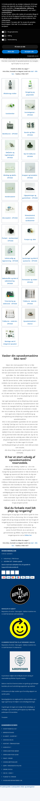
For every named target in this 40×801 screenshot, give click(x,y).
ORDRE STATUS (7, 769)
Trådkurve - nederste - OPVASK (10, 322)
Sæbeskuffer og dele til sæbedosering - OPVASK (10, 280)
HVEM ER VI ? (7, 747)
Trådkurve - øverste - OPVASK (30, 302)
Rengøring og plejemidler (30, 93)
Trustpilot (4, 717)
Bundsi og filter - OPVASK (30, 133)
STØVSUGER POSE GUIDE (10, 755)
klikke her (28, 535)
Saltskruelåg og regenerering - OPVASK (10, 259)
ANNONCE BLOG (8, 740)
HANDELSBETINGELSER (10, 762)
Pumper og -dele (30, 239)
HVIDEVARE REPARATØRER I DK (12, 780)
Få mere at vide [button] (20, 47)
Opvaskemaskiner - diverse (30, 322)
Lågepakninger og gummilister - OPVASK (30, 196)
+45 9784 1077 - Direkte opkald (13, 561)
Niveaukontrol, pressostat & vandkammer (30, 217)
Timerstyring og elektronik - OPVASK (10, 302)
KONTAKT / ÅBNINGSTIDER (11, 743)
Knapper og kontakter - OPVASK (30, 176)
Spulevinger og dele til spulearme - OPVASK (30, 259)
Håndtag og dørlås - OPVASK (10, 176)
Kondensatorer (10, 197)
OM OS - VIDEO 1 (8, 773)
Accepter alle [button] (29, 51)
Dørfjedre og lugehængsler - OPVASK (10, 155)
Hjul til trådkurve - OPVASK (30, 155)
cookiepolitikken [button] (7, 12)
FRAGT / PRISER (8, 758)
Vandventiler (10, 114)
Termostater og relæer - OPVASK (30, 281)
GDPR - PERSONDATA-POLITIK (12, 766)
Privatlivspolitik (5, 787)
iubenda (36, 56)
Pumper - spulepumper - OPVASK (10, 239)
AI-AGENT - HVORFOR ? (10, 736)
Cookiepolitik (15, 787)
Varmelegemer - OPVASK (30, 113)
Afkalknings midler (10, 93)
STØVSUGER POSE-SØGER (11, 751)
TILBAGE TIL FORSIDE (9, 777)
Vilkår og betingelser (27, 787)
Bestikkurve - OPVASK (10, 134)
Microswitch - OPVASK (10, 218)
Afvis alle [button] (11, 51)
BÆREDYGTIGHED (8, 732)
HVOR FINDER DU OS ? (10, 729)
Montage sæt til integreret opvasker (10, 342)
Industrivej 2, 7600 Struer (11, 558)
